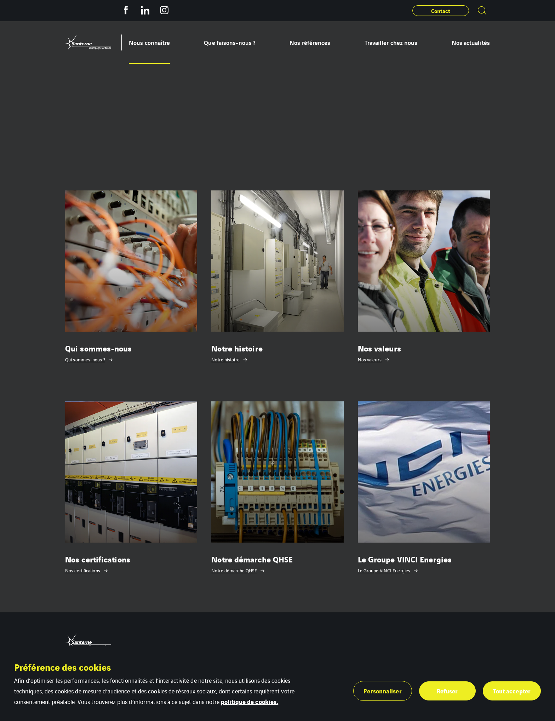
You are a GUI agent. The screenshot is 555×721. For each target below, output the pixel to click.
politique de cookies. (249, 701)
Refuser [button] (447, 690)
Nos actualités (471, 42)
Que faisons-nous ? (230, 42)
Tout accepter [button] (512, 690)
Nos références (310, 42)
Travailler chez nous (391, 42)
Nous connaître (149, 42)
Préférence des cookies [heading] (62, 666)
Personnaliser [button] (382, 690)
